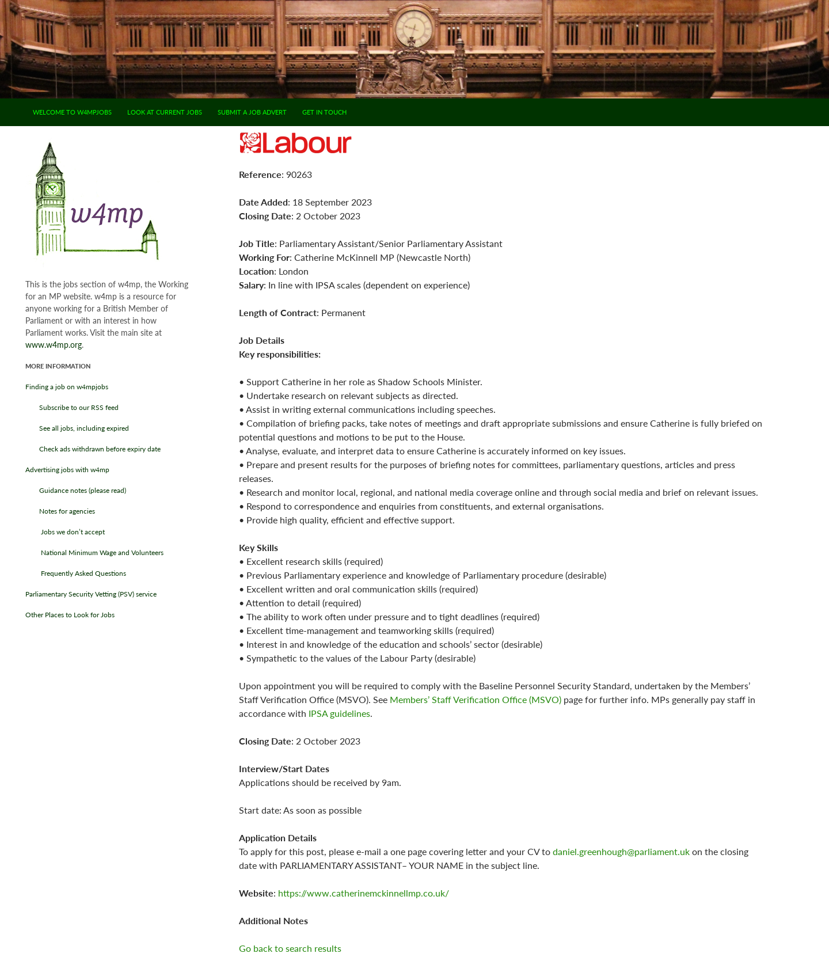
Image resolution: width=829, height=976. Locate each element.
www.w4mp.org (53, 345)
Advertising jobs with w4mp (67, 469)
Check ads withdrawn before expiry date (93, 449)
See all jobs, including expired (77, 428)
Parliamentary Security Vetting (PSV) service (91, 594)
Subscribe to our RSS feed (72, 407)
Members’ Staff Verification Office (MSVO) (475, 699)
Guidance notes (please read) (75, 490)
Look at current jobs (164, 112)
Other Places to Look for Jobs (70, 614)
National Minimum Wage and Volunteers (94, 552)
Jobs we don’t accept (65, 531)
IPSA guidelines (339, 713)
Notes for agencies (60, 511)
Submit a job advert (252, 112)
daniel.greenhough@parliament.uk (621, 851)
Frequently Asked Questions (75, 573)
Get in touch (324, 112)
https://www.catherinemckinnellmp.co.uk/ (363, 892)
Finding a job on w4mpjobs (66, 386)
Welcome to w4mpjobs (72, 112)
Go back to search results (290, 948)
